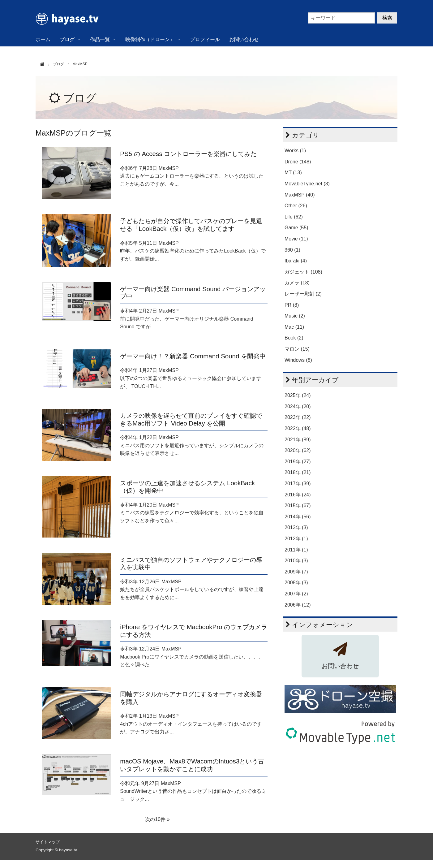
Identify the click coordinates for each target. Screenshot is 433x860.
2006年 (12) (298, 604)
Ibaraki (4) (296, 260)
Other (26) (296, 205)
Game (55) (296, 227)
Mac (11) (294, 327)
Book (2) (294, 337)
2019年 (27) (298, 461)
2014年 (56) (298, 516)
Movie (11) (296, 238)
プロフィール (205, 39)
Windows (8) (298, 360)
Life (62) (294, 216)
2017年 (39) (298, 483)
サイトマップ (48, 842)
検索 (387, 17)
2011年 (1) (296, 549)
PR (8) (292, 305)
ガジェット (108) (303, 271)
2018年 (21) (298, 472)
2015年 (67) (298, 505)
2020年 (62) (298, 450)
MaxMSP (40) (300, 194)
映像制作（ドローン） (150, 39)
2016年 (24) (298, 494)
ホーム (43, 39)
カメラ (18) (297, 282)
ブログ (67, 39)
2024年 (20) (298, 406)
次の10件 (155, 819)
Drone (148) (298, 161)
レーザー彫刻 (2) (303, 293)
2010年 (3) (296, 560)
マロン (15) (297, 349)
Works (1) (295, 150)
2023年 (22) (298, 417)
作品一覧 (100, 39)
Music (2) (295, 315)
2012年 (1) (296, 538)
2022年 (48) (298, 428)
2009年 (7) (296, 571)
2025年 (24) (298, 395)
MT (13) (293, 172)
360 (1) (292, 250)
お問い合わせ (244, 39)
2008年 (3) (296, 582)
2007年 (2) (296, 593)
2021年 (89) (298, 439)
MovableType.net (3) (307, 183)
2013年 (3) (296, 527)
